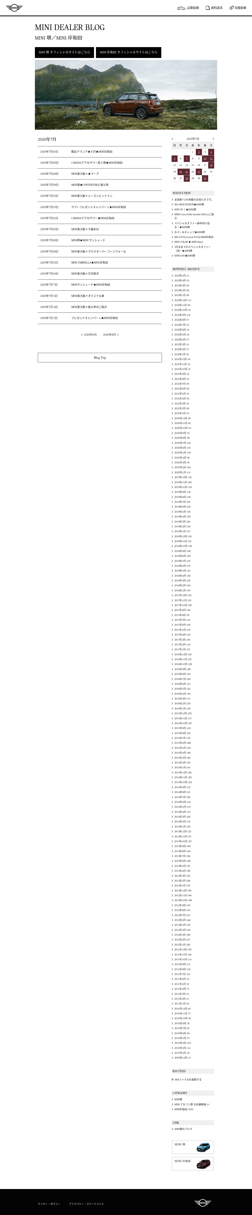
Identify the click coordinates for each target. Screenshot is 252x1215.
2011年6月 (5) (181, 979)
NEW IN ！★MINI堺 (185, 209)
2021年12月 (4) (182, 359)
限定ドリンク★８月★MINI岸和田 (91, 151)
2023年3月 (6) (181, 285)
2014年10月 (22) (183, 782)
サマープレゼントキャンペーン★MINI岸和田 (98, 207)
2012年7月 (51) (182, 915)
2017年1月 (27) (182, 649)
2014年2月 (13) (182, 821)
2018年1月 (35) (182, 590)
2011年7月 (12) (182, 974)
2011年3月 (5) (181, 994)
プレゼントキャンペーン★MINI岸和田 (94, 318)
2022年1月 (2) (181, 354)
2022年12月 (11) (182, 300)
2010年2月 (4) (182, 1053)
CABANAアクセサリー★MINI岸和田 (92, 218)
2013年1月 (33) (182, 885)
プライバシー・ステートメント (86, 1204)
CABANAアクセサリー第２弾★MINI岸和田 (97, 162)
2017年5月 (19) (182, 630)
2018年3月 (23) (182, 580)
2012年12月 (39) (183, 890)
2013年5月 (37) (182, 866)
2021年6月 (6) (181, 388)
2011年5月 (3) (181, 984)
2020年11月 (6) (182, 423)
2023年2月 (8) (181, 290)
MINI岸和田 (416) (183, 1109)
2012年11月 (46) (183, 895)
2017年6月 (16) (182, 624)
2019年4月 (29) (182, 516)
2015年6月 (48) (182, 743)
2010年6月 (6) (182, 1033)
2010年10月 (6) (182, 1018)
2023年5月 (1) (181, 275)
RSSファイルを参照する (188, 1079)
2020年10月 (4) (182, 428)
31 (205, 178)
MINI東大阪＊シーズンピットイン (91, 196)
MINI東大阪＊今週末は (85, 229)
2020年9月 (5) (182, 433)
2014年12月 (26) (183, 772)
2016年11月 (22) (183, 659)
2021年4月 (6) (181, 398)
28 (187, 178)
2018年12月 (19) (183, 536)
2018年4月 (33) (182, 575)
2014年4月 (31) (182, 812)
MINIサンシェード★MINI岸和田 (90, 284)
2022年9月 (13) (182, 315)
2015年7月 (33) (182, 738)
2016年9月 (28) (182, 669)
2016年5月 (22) (182, 688)
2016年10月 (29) (183, 664)
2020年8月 (109, 334)
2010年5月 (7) (182, 1038)
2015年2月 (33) (182, 762)
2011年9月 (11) (182, 964)
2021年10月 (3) (182, 369)
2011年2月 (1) (181, 998)
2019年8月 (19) (182, 497)
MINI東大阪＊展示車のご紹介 (89, 307)
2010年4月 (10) (182, 1043)
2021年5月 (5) (181, 393)
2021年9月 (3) (181, 374)
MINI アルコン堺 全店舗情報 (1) (191, 1104)
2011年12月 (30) (183, 949)
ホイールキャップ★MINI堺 (189, 232)
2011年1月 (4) (181, 1003)
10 (205, 158)
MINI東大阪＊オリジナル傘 (87, 296)
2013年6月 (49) (182, 861)
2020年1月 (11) (182, 472)
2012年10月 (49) (183, 900)
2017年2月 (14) (182, 644)
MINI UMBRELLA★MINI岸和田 (89, 262)
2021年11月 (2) (182, 364)
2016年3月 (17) (182, 698)
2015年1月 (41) (182, 767)
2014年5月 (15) (182, 807)
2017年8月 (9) (181, 615)
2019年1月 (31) (182, 531)
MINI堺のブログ (183, 1129)
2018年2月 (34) (182, 585)
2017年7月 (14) (182, 620)
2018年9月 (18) (182, 551)
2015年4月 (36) (182, 752)
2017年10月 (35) (183, 605)
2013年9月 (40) (182, 846)
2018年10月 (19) (183, 546)
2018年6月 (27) (182, 566)
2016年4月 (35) (182, 694)
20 (180, 171)
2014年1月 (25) (182, 826)
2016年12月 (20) (183, 654)
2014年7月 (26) (182, 797)
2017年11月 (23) (182, 600)
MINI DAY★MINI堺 (184, 255)
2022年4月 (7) (181, 339)
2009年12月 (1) (182, 1057)
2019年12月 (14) (183, 477)
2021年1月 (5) (181, 413)
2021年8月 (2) (181, 379)
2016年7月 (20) (182, 679)
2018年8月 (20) (182, 556)
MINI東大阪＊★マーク (85, 173)
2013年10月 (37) (183, 841)
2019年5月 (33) (182, 511)
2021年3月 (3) (181, 403)
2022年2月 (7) (181, 349)
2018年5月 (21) (182, 570)
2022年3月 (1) (181, 344)
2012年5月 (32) (182, 925)
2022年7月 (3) (181, 325)
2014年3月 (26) (182, 816)
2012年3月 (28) (182, 934)
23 (199, 171)
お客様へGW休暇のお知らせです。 (194, 199)
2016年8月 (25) (182, 674)
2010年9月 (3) (182, 1023)
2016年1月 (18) (182, 708)
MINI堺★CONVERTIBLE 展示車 (90, 185)
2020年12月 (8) (182, 418)
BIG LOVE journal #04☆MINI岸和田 (193, 237)
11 (211, 158)
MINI (14, 8)
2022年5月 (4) (181, 334)
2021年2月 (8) (181, 408)
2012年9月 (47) (182, 905)
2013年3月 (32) (182, 876)
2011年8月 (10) (182, 969)
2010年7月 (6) (182, 1028)
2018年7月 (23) (182, 561)
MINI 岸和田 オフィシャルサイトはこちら (128, 52)
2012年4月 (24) (182, 930)
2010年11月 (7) (182, 1013)
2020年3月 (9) (182, 462)
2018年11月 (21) (183, 541)
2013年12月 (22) (182, 831)
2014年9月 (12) (182, 787)
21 (187, 171)
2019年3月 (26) (182, 521)
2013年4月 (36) (182, 871)
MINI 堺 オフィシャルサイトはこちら (64, 52)
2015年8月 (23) (182, 733)
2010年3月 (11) (182, 1048)
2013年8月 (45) (182, 851)
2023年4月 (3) (181, 280)
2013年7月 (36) (182, 856)
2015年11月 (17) (183, 718)
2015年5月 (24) (182, 748)
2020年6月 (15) (182, 447)
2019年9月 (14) (182, 492)
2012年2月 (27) (182, 939)
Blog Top (100, 357)
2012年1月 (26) (182, 944)
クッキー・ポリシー (49, 1204)
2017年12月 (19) (183, 595)
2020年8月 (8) (182, 438)
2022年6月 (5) (181, 329)
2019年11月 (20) (183, 482)
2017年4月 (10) (182, 634)
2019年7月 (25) (182, 502)
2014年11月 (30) (183, 777)
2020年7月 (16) (182, 443)
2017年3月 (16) (182, 639)
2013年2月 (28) (182, 880)
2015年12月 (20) (183, 713)
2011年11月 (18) (183, 954)
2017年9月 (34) (182, 610)
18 (211, 165)
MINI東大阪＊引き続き (85, 273)
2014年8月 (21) (182, 792)
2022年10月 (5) (182, 310)
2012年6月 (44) (182, 920)
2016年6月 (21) (182, 684)
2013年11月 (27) (182, 836)
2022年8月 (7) (181, 320)
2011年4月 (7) (181, 989)
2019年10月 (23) (183, 487)
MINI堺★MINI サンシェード (88, 240)
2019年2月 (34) (182, 526)
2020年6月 (90, 334)
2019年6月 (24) (182, 506)
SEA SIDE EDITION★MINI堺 (189, 204)
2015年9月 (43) (182, 728)
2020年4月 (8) (182, 457)
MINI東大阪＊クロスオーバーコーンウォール (98, 251)
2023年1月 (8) (181, 295)
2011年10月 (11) (183, 959)
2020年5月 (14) (182, 452)
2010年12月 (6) (182, 1008)
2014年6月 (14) (182, 802)
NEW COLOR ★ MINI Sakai (188, 242)
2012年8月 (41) (182, 910)
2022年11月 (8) (182, 305)
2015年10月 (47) (183, 723)
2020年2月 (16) (182, 467)
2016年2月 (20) (182, 703)
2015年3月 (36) (182, 757)
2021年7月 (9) (181, 384)
